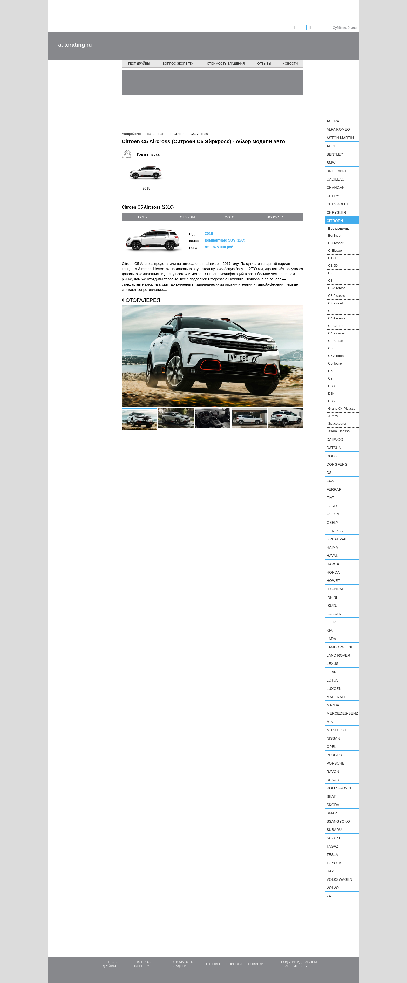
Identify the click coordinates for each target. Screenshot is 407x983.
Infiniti (333, 597)
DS (329, 473)
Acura (333, 121)
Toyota (334, 863)
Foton (333, 514)
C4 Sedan (335, 341)
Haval (332, 556)
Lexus (332, 664)
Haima (332, 547)
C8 (330, 378)
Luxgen (334, 688)
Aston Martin (340, 138)
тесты (142, 217)
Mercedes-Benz (342, 713)
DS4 (331, 393)
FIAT (330, 498)
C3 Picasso (336, 296)
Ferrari (334, 489)
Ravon (333, 771)
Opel (331, 747)
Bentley (335, 154)
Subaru (334, 830)
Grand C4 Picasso (342, 408)
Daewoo (335, 439)
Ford (332, 506)
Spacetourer (337, 423)
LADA (331, 639)
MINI (330, 722)
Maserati (336, 697)
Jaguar (334, 614)
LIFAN (332, 672)
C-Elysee (335, 250)
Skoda (333, 805)
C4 (330, 311)
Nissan (333, 738)
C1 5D (333, 265)
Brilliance (337, 171)
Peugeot (335, 755)
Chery (333, 196)
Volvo (333, 888)
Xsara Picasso (339, 431)
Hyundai (335, 589)
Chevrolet (338, 204)
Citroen (335, 221)
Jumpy (333, 416)
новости (275, 217)
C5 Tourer (335, 363)
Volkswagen (339, 879)
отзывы (187, 217)
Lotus (333, 680)
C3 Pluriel (335, 303)
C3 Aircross (336, 288)
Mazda (333, 705)
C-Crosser (335, 243)
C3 (330, 281)
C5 (330, 348)
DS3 (331, 386)
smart (333, 813)
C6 (330, 371)
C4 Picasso (336, 333)
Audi (331, 146)
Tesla (332, 855)
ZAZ (330, 896)
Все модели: (338, 228)
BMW (331, 163)
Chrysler (336, 212)
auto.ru (75, 45)
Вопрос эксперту (178, 63)
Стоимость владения (226, 63)
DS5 (331, 401)
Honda (333, 572)
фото (229, 217)
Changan (336, 187)
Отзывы (264, 63)
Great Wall (338, 539)
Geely (332, 522)
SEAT (331, 796)
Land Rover (338, 655)
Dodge (333, 456)
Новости (290, 63)
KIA (330, 630)
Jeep (331, 622)
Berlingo (334, 235)
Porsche (335, 763)
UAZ (330, 871)
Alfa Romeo (338, 129)
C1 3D (333, 258)
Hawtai (333, 564)
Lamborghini (339, 647)
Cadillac (335, 179)
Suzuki (333, 838)
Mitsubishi (337, 730)
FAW (330, 481)
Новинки (255, 964)
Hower (334, 581)
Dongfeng (337, 464)
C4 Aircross (336, 318)
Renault (335, 780)
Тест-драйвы (139, 63)
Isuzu (332, 605)
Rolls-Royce (339, 788)
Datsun (334, 448)
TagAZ (332, 846)
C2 (330, 273)
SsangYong (338, 821)
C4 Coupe (335, 326)
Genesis (335, 531)
